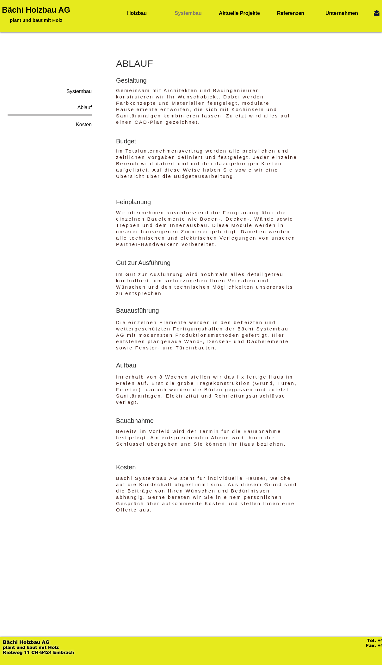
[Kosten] (50, 124)
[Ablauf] (50, 107)
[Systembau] (50, 91)
